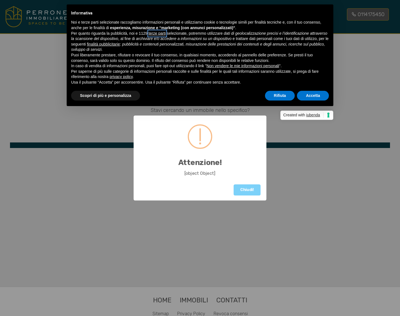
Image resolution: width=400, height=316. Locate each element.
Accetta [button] (313, 95)
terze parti (157, 33)
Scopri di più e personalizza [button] (105, 95)
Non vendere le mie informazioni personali (242, 66)
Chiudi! (247, 189)
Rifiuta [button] (280, 95)
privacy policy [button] (121, 76)
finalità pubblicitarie (103, 44)
